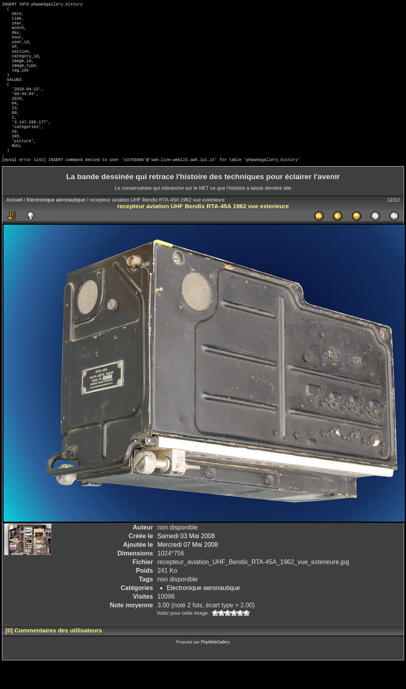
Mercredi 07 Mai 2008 (187, 571)
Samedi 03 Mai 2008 (186, 562)
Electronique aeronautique (56, 226)
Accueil (14, 226)
